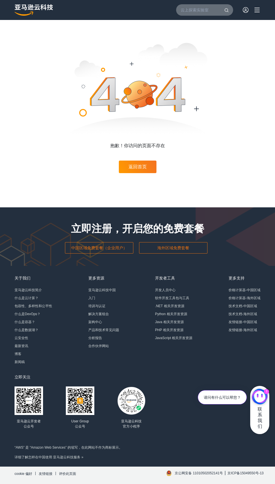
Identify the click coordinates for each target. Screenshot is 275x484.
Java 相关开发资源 (169, 322)
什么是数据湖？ (26, 330)
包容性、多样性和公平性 (33, 306)
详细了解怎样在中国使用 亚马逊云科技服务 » (49, 457)
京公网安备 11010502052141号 (199, 473)
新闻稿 (20, 362)
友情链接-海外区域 (243, 330)
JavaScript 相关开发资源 (173, 338)
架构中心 (95, 322)
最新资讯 (21, 346)
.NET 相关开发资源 (169, 306)
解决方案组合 (98, 314)
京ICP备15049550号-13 (245, 473)
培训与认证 (96, 306)
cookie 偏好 (23, 474)
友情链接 (45, 474)
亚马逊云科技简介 (28, 290)
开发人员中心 (165, 290)
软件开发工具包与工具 (172, 298)
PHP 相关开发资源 (169, 330)
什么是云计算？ (26, 298)
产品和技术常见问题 (103, 330)
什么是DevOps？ (27, 314)
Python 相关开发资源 (171, 314)
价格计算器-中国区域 (244, 290)
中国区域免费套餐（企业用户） (99, 248)
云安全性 (21, 338)
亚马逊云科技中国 (102, 290)
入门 (91, 298)
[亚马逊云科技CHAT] (259, 397)
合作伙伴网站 (98, 346)
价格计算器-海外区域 (244, 298)
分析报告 (95, 338)
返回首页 (138, 166)
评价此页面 (67, 474)
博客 (18, 354)
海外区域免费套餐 (173, 248)
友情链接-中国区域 (243, 322)
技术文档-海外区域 (243, 314)
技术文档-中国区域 (243, 306)
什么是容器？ (25, 322)
